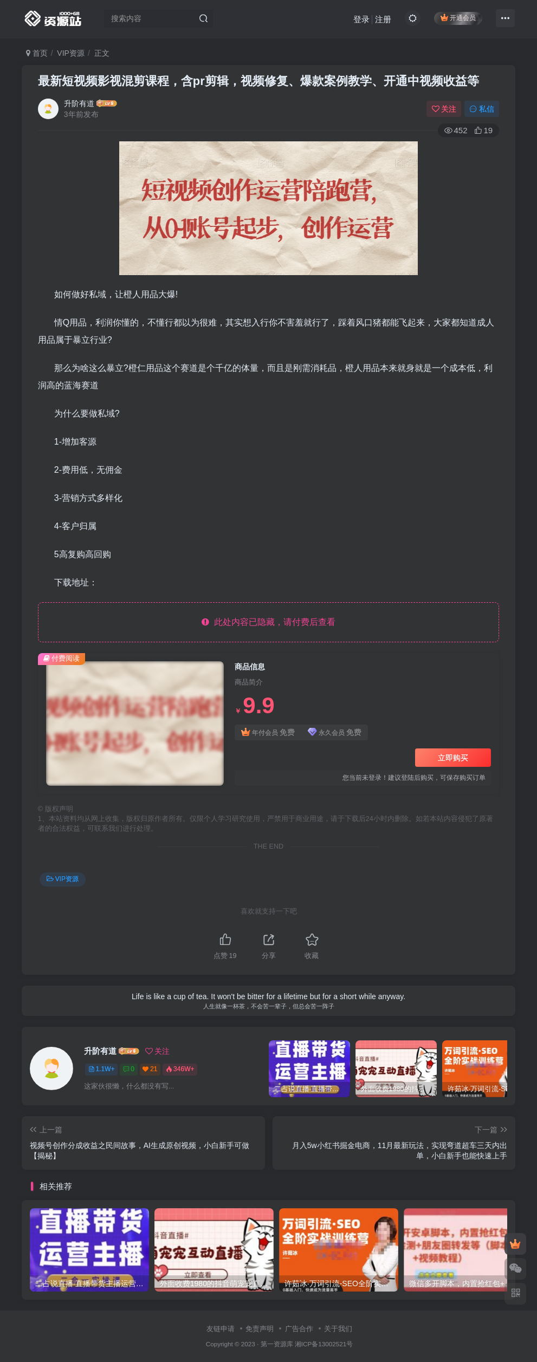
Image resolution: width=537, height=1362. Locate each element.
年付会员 (268, 732)
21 (150, 1069)
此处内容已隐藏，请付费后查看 (268, 622)
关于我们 (338, 1329)
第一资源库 (277, 1343)
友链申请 (220, 1329)
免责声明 (259, 1329)
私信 (481, 109)
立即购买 (453, 757)
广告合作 (299, 1329)
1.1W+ (101, 1069)
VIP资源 (71, 53)
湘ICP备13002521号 (324, 1343)
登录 (361, 19)
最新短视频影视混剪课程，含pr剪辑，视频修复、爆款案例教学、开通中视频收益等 (258, 81)
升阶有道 (79, 103)
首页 (37, 53)
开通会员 (458, 18)
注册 (383, 19)
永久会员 (334, 732)
